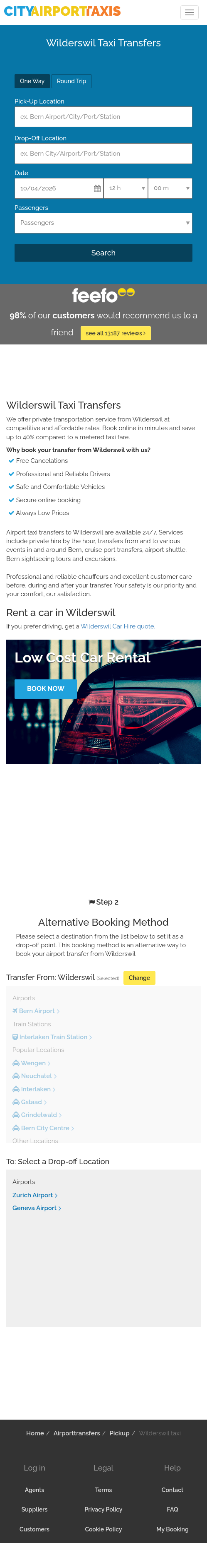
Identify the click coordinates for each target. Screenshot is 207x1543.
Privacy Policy (103, 1509)
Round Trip (71, 81)
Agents (34, 1490)
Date (21, 173)
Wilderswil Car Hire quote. (118, 626)
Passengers (31, 208)
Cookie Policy (103, 1529)
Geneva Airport (34, 1208)
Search (103, 252)
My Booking (172, 1529)
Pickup (120, 1433)
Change (139, 978)
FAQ (172, 1509)
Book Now (45, 689)
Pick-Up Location (39, 101)
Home (35, 1433)
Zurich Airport (32, 1195)
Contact (172, 1490)
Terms (103, 1490)
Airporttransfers (77, 1433)
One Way (32, 81)
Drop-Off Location (41, 138)
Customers (34, 1529)
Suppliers (35, 1509)
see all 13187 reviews (116, 333)
